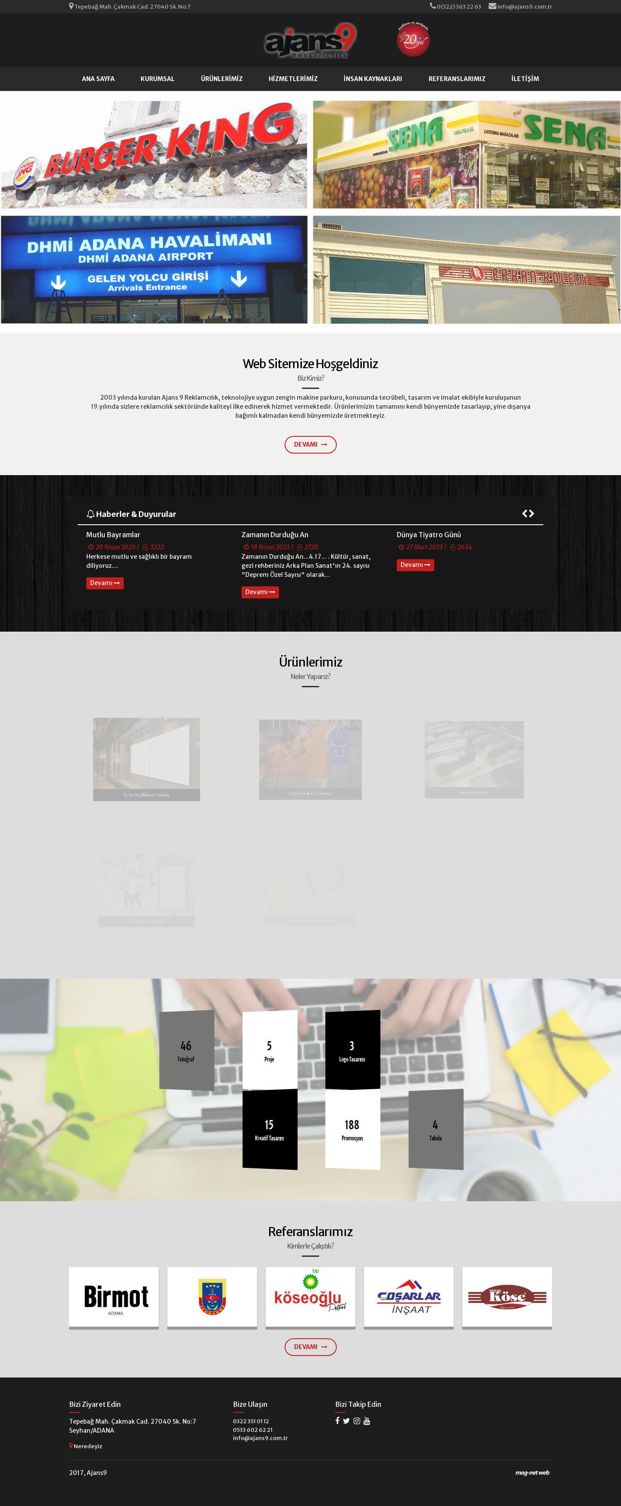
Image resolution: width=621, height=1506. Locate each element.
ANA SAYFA (98, 79)
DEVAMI (310, 444)
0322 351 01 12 (251, 1421)
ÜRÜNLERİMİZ (222, 79)
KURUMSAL (158, 79)
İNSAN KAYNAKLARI (373, 79)
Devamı (105, 583)
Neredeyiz (85, 1446)
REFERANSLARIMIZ (457, 79)
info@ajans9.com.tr (520, 6)
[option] (155, 559)
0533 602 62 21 (253, 1430)
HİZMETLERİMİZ (293, 79)
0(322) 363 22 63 (456, 6)
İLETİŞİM (525, 79)
